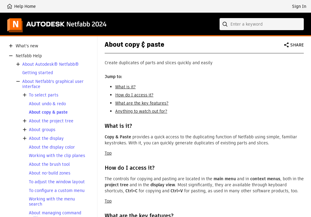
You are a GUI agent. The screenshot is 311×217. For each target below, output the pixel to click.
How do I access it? (134, 95)
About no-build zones (49, 173)
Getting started (37, 72)
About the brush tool (49, 164)
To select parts (43, 95)
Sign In (299, 6)
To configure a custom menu (57, 190)
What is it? (125, 87)
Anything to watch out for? (141, 111)
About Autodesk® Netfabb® (50, 64)
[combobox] (262, 24)
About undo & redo (47, 103)
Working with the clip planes (57, 155)
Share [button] (297, 44)
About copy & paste (48, 112)
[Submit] (226, 24)
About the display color (52, 147)
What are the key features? (141, 103)
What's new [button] (27, 46)
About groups (42, 129)
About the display (46, 138)
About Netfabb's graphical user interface (53, 84)
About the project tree (51, 121)
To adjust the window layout (57, 181)
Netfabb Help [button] (29, 55)
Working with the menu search (52, 202)
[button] (10, 45)
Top (108, 153)
